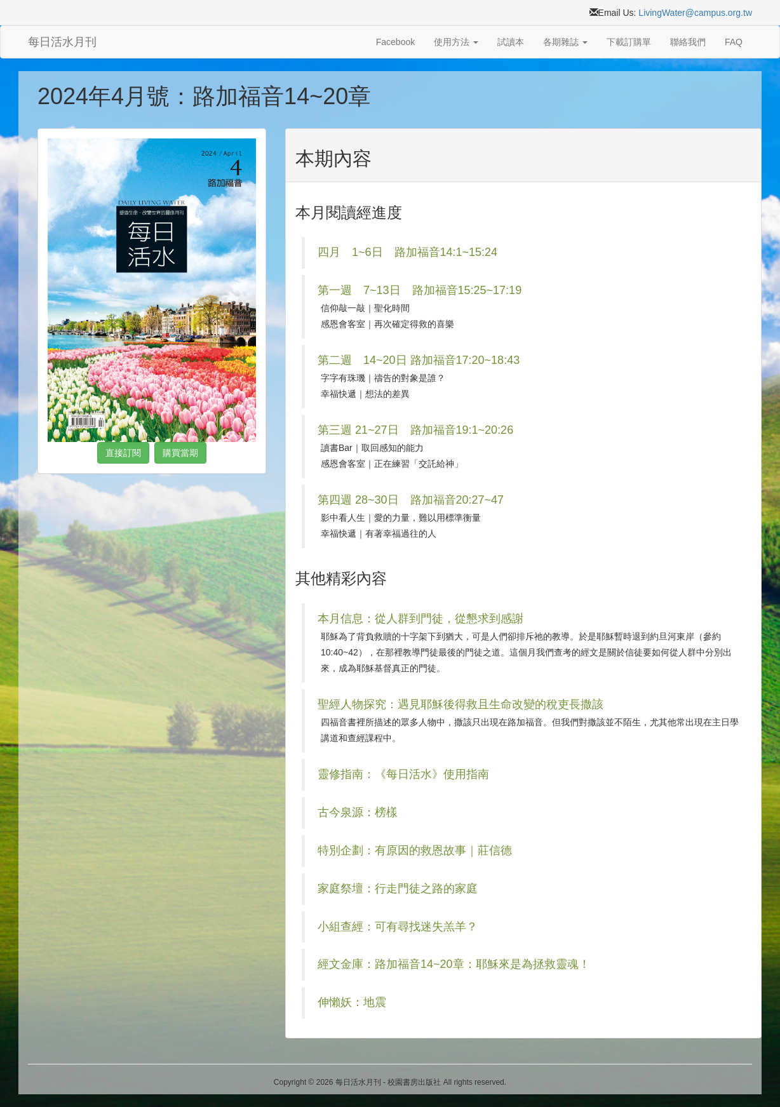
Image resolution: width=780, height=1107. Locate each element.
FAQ (734, 42)
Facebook (395, 42)
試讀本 (510, 42)
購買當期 (180, 453)
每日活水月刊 (62, 42)
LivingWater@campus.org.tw (695, 13)
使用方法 (456, 42)
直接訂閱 (123, 453)
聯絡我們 (688, 42)
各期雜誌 (565, 42)
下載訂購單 (629, 42)
